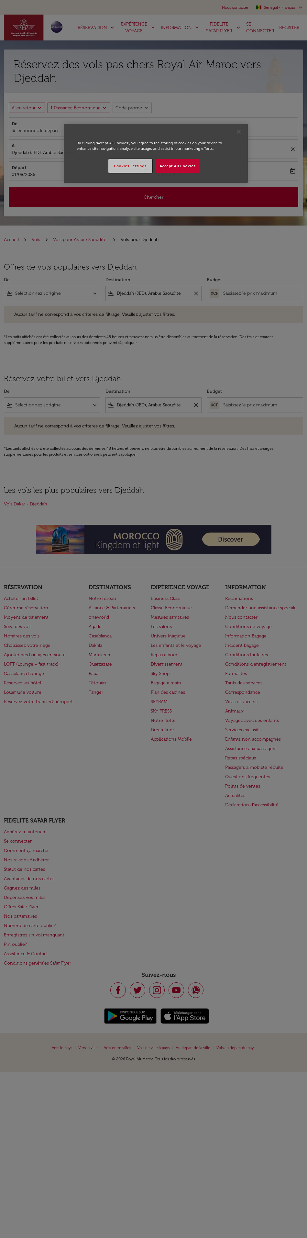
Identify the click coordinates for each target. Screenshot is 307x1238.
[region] (156, 153)
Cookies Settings (130, 165)
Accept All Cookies (177, 165)
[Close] (239, 132)
